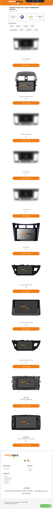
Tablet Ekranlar (7, 479)
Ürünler (10, 11)
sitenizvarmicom (14, 503)
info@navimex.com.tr (41, 491)
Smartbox (6, 481)
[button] (43, 17)
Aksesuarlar (7, 483)
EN (33, 0)
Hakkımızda (6, 468)
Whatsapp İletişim (46, 505)
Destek (30, 468)
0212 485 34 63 (25, 493)
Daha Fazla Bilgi (26, 65)
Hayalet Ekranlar (8, 478)
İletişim (30, 470)
